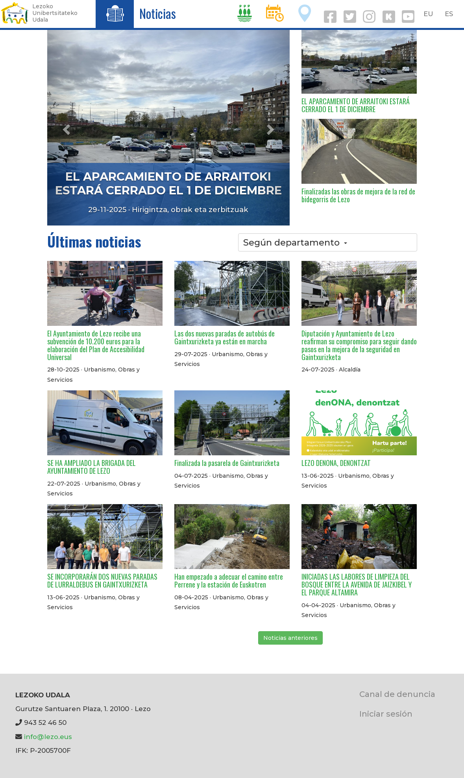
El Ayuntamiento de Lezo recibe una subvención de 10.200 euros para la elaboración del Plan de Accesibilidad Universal (95, 345)
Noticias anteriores (290, 637)
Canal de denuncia (397, 694)
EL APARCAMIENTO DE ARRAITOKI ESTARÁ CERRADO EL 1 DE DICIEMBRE (168, 183)
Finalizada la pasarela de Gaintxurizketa (226, 463)
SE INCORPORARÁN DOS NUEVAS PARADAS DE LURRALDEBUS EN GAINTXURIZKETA (102, 580)
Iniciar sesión (385, 714)
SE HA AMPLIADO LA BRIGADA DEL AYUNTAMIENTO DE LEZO (91, 467)
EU (428, 14)
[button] (65, 127)
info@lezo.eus (48, 737)
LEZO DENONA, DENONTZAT (336, 463)
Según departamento (295, 242)
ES (449, 14)
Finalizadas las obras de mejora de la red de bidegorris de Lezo (358, 195)
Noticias (157, 13)
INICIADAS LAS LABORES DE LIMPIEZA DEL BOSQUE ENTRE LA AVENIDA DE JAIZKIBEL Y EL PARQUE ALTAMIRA (356, 584)
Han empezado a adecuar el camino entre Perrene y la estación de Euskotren (228, 580)
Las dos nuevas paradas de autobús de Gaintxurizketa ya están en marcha (224, 337)
